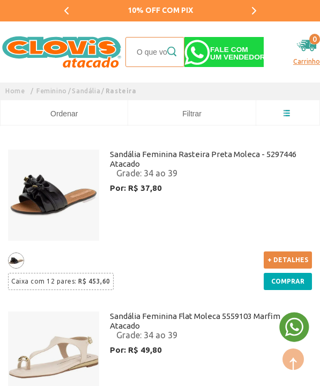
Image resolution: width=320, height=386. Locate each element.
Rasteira (121, 90)
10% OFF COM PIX (160, 10)
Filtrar (192, 113)
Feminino (51, 90)
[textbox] (154, 52)
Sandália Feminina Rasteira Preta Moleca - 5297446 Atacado (203, 159)
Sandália (86, 90)
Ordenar (64, 113)
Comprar (287, 281)
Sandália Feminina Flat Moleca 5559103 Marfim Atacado (195, 320)
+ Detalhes (287, 259)
